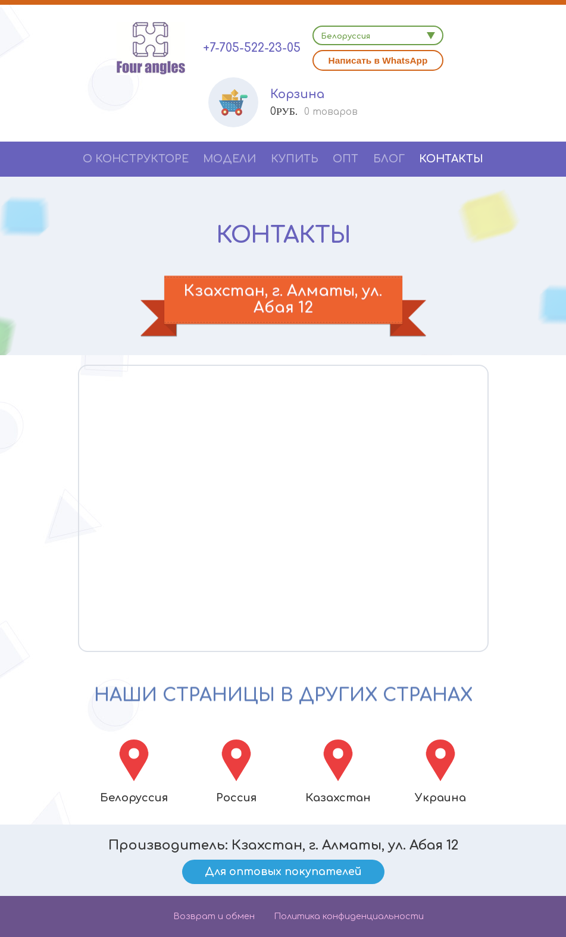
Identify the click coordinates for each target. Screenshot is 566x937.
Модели (229, 159)
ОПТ (345, 159)
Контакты (451, 159)
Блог (389, 159)
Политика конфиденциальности (349, 916)
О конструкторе (136, 159)
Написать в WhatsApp (378, 60)
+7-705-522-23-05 (252, 48)
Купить (294, 159)
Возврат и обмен (214, 916)
